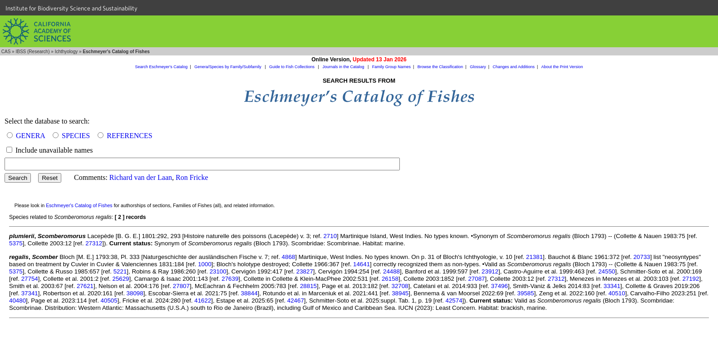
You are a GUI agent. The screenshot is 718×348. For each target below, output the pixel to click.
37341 (29, 293)
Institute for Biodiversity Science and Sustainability (71, 8)
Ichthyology (66, 51)
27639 (229, 278)
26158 (390, 278)
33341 (612, 286)
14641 (361, 264)
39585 (525, 293)
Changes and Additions (513, 67)
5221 (120, 271)
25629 (120, 278)
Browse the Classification (440, 67)
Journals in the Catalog (343, 67)
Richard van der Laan (140, 177)
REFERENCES (129, 135)
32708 (399, 286)
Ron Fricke (192, 177)
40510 (616, 293)
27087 (476, 278)
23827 (304, 271)
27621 (85, 286)
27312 (93, 243)
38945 (400, 293)
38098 (135, 293)
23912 (490, 271)
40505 (109, 300)
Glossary (478, 67)
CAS (6, 51)
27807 (181, 286)
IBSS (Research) (32, 51)
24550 (606, 271)
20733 (641, 257)
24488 (391, 271)
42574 (454, 300)
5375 (16, 243)
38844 (249, 293)
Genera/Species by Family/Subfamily (228, 67)
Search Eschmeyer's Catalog (161, 67)
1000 (204, 264)
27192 (690, 278)
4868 (288, 257)
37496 (499, 286)
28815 (308, 286)
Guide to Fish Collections (292, 67)
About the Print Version (562, 67)
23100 (218, 271)
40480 (17, 300)
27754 (29, 278)
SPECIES (76, 135)
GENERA (30, 135)
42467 (295, 300)
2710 (330, 236)
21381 (534, 257)
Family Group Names (391, 67)
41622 (202, 300)
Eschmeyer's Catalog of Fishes (79, 205)
